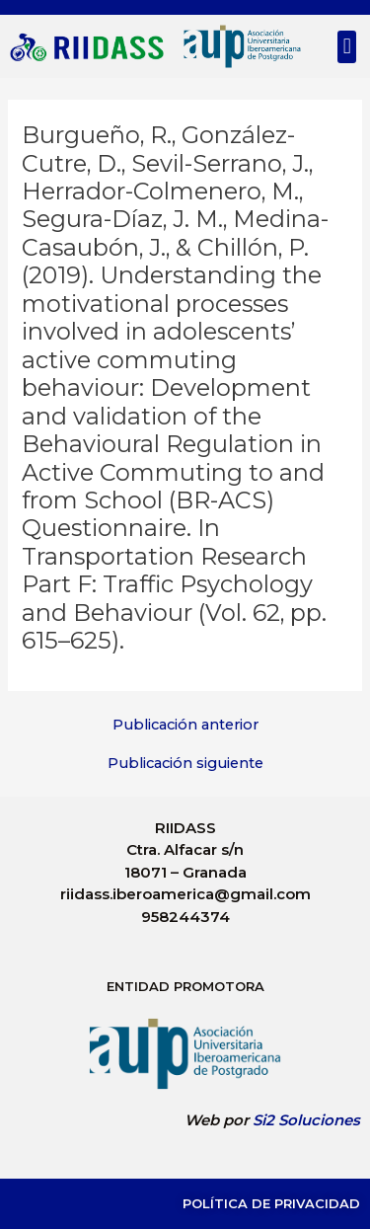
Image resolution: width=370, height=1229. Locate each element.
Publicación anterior (185, 725)
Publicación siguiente (185, 763)
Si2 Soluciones (306, 1120)
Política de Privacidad (271, 1203)
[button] (346, 47)
